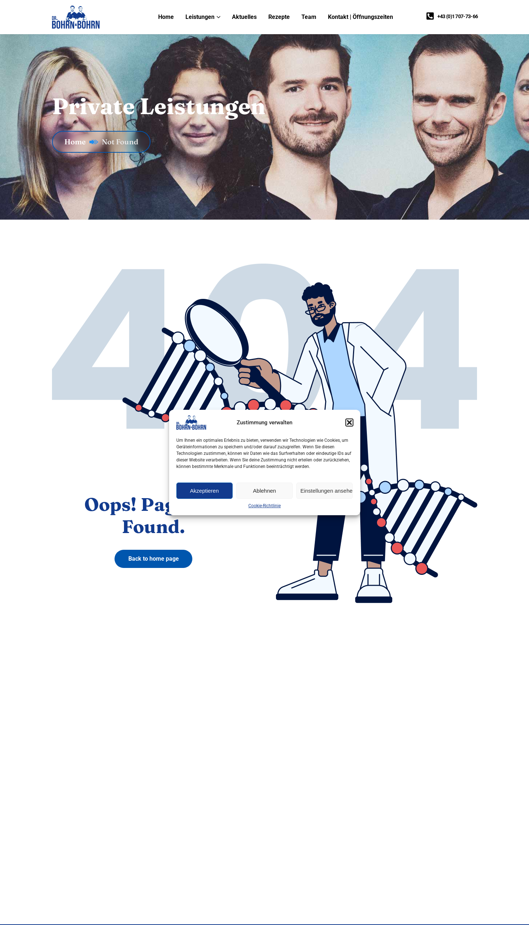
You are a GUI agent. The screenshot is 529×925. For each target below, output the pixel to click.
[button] (349, 422)
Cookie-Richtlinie (264, 505)
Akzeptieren (204, 491)
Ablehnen (264, 491)
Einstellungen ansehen (326, 491)
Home (81, 141)
